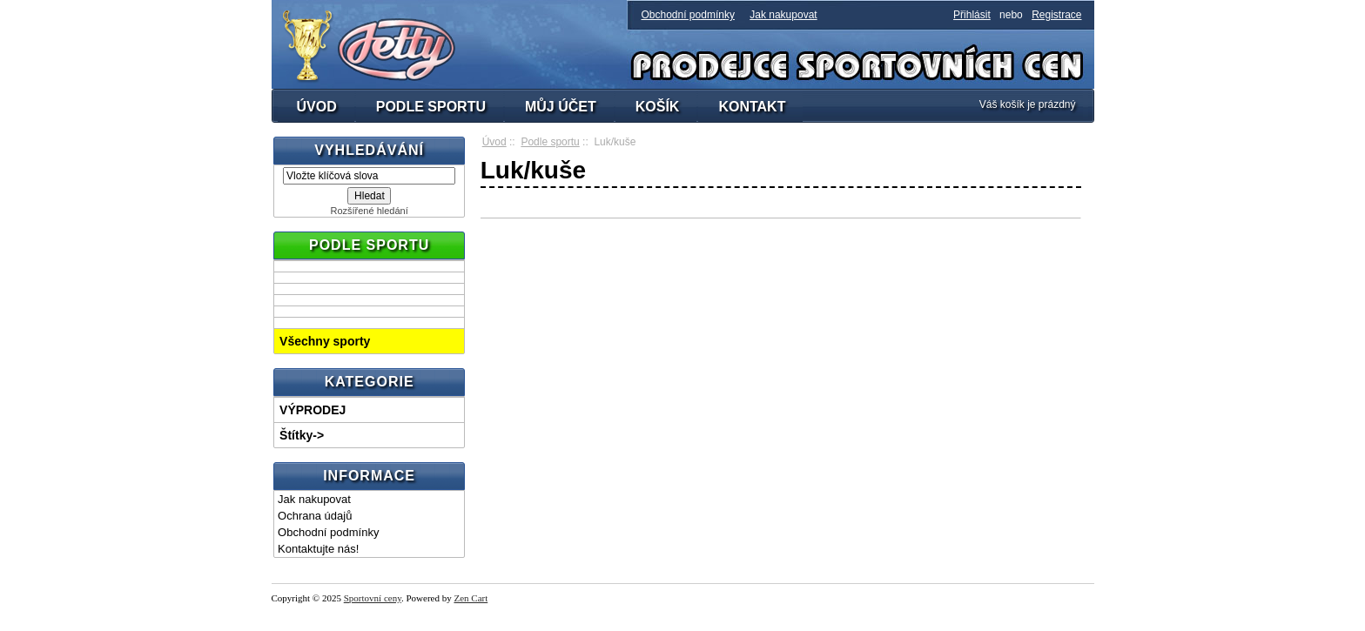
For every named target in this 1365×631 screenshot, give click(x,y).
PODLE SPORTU (431, 106)
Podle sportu (550, 142)
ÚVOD (317, 106)
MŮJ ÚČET (560, 106)
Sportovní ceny (372, 598)
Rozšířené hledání (368, 210)
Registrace (1056, 15)
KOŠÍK (657, 106)
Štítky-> (301, 435)
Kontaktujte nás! (318, 548)
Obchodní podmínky (688, 15)
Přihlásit (972, 15)
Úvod (494, 142)
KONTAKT (751, 106)
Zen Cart (471, 598)
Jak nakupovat (783, 15)
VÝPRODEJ (312, 410)
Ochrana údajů (315, 515)
